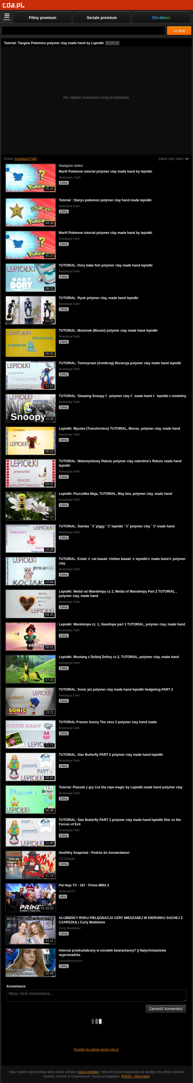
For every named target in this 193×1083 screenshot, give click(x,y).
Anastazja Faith (25, 159)
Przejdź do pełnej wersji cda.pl (96, 1050)
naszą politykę (88, 1072)
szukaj (179, 30)
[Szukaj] (83, 30)
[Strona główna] (14, 5)
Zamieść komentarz (166, 1009)
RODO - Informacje (135, 1076)
